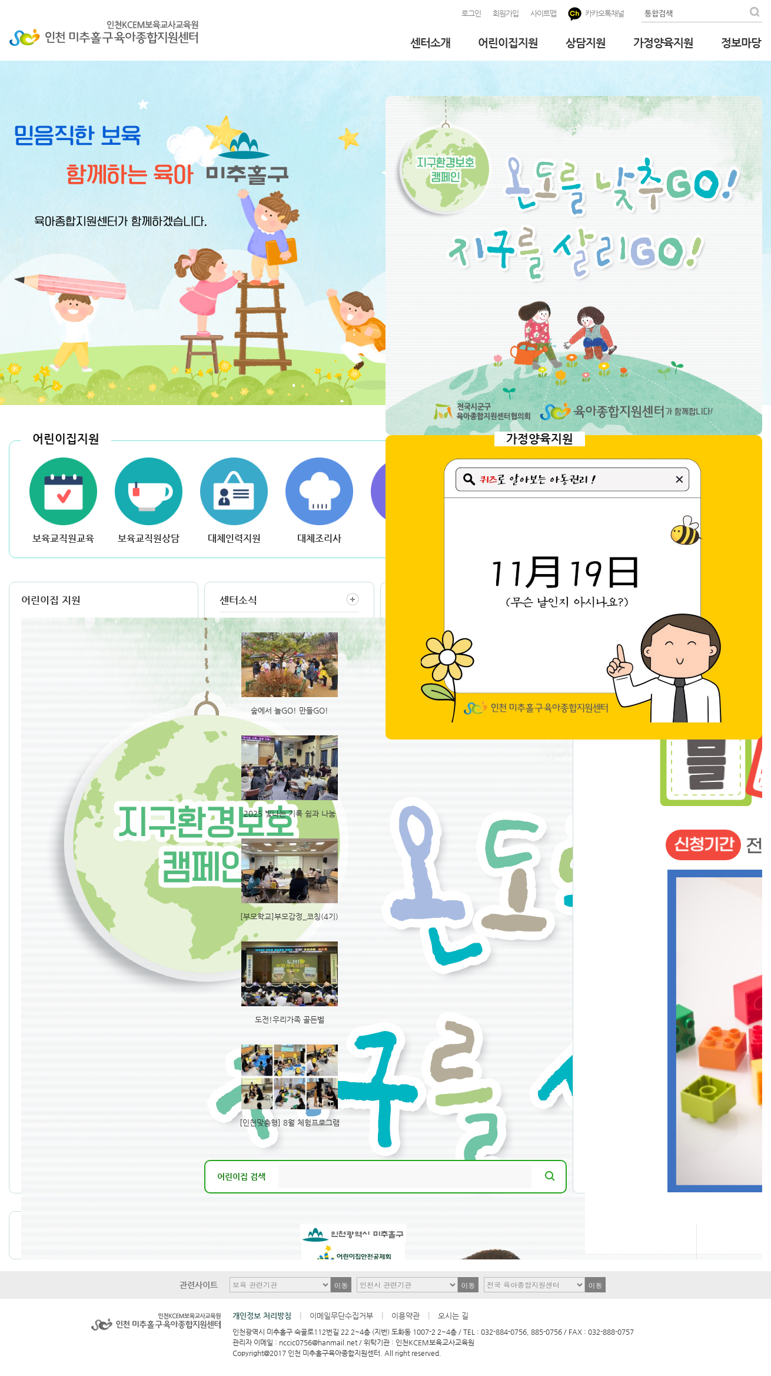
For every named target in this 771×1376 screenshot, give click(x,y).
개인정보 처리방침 (261, 1315)
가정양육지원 (663, 43)
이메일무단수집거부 (341, 1315)
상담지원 (586, 43)
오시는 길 (453, 1315)
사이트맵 (543, 13)
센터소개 (430, 43)
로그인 (471, 13)
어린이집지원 (508, 43)
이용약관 (405, 1315)
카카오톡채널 (596, 14)
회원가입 (506, 13)
